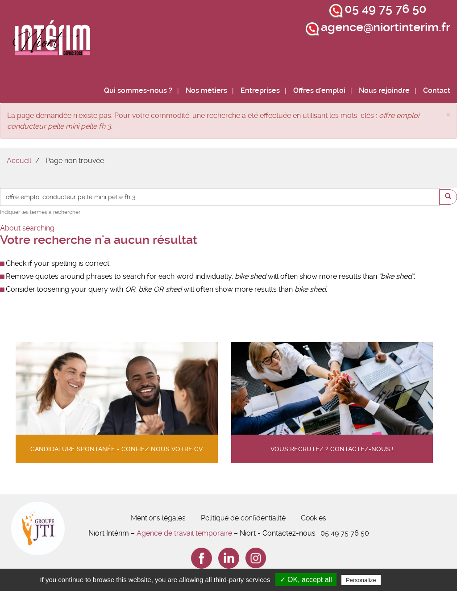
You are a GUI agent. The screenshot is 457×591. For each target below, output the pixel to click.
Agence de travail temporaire (184, 533)
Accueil (19, 160)
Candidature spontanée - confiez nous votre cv (116, 449)
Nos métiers (206, 90)
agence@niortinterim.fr (385, 27)
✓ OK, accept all (306, 579)
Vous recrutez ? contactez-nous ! (332, 449)
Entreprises (260, 90)
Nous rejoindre (384, 90)
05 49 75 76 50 (386, 9)
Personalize (361, 580)
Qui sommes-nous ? (138, 90)
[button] (448, 114)
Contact (436, 90)
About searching (27, 228)
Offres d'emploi (319, 90)
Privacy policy (404, 579)
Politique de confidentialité (243, 518)
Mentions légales (158, 518)
